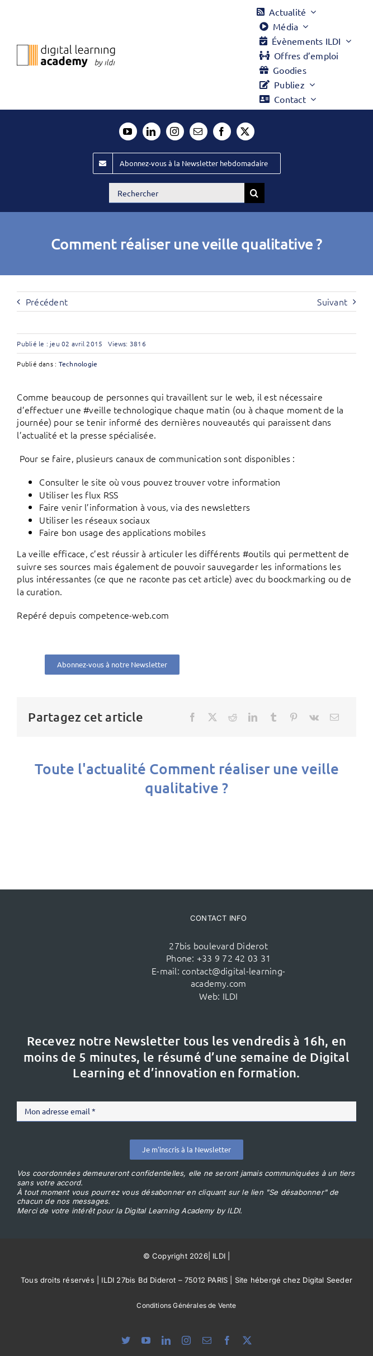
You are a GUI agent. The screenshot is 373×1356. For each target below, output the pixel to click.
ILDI (230, 996)
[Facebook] (192, 717)
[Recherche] (254, 193)
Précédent (47, 301)
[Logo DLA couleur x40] (66, 49)
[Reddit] (233, 717)
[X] (212, 717)
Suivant (332, 301)
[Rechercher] (176, 193)
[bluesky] (125, 1340)
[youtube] (128, 131)
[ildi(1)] (98, 940)
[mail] (198, 131)
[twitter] (245, 131)
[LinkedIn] (253, 717)
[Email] (334, 717)
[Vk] (314, 717)
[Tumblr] (273, 717)
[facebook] (222, 131)
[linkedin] (151, 131)
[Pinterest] (294, 717)
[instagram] (175, 131)
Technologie (78, 363)
